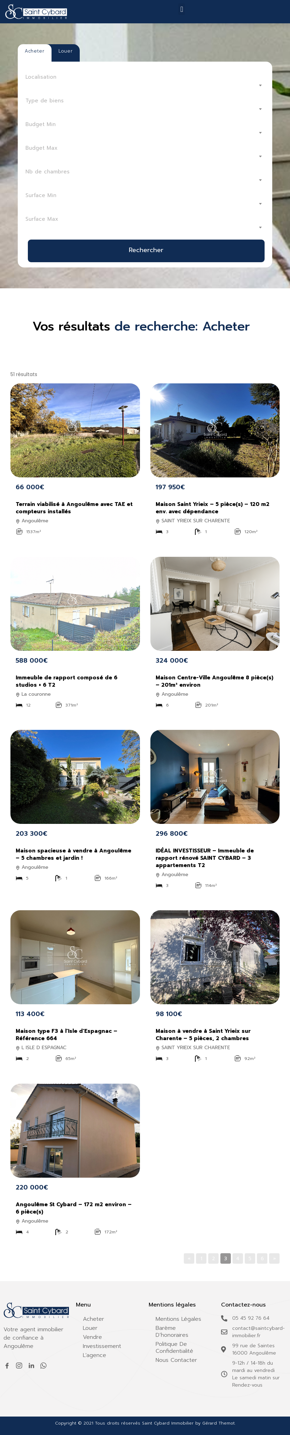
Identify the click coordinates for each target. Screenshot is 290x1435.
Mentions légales (178, 1319)
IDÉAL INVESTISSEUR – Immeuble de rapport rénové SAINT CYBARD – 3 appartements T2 (205, 858)
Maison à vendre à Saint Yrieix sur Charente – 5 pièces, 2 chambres (203, 1034)
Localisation (40, 77)
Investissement (102, 1346)
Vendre (92, 1337)
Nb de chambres (47, 171)
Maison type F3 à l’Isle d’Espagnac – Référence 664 (66, 1034)
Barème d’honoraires (172, 1331)
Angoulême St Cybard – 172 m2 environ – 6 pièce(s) (74, 1208)
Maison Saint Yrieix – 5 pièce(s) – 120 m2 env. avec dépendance (212, 507)
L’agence (94, 1355)
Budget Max (41, 148)
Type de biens (44, 100)
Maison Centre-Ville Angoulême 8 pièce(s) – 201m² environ (214, 681)
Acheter (93, 1319)
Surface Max (41, 219)
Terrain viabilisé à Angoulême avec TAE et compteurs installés (74, 507)
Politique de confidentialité (174, 1347)
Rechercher (146, 250)
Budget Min (40, 124)
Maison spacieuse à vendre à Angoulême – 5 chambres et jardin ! (73, 854)
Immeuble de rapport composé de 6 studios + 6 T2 (66, 681)
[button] (181, 9)
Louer (90, 1328)
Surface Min (40, 195)
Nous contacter (176, 1360)
